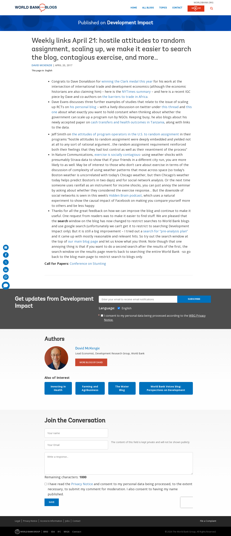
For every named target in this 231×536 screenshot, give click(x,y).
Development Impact (130, 23)
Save (52, 502)
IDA (53, 531)
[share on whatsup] (6, 277)
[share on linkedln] (6, 269)
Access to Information (51, 520)
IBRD (45, 531)
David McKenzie (42, 65)
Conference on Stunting (88, 263)
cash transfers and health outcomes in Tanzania (127, 122)
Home (134, 8)
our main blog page (83, 241)
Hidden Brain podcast (125, 195)
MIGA (66, 531)
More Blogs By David (91, 362)
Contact (177, 8)
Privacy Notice (82, 484)
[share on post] (6, 262)
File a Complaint (208, 520)
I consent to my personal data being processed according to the (155, 318)
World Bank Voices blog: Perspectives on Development (166, 388)
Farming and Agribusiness (90, 388)
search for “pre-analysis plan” (165, 231)
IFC (59, 531)
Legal (17, 520)
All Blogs (148, 8)
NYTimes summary (136, 91)
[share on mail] (6, 247)
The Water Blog (122, 388)
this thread (170, 107)
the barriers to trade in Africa (124, 97)
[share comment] (6, 286)
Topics (163, 8)
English (48, 70)
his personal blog (83, 107)
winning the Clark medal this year (127, 81)
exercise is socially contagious (117, 154)
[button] (211, 8)
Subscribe (194, 299)
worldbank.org (204, 2)
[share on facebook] (6, 255)
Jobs (67, 520)
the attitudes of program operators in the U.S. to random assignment (125, 134)
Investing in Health (58, 388)
